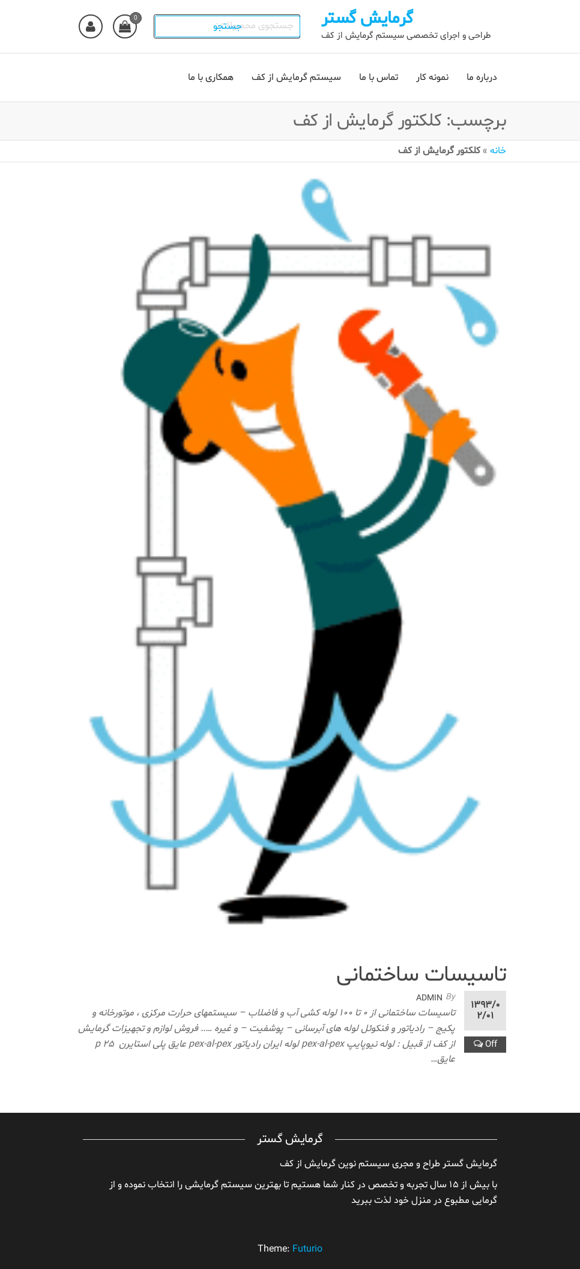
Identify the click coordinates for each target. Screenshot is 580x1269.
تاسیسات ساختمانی (421, 975)
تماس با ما (378, 77)
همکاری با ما (211, 77)
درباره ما (482, 77)
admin (429, 998)
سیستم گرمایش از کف (296, 77)
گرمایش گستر (369, 18)
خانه (498, 150)
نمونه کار (432, 77)
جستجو (230, 26)
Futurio (307, 1249)
